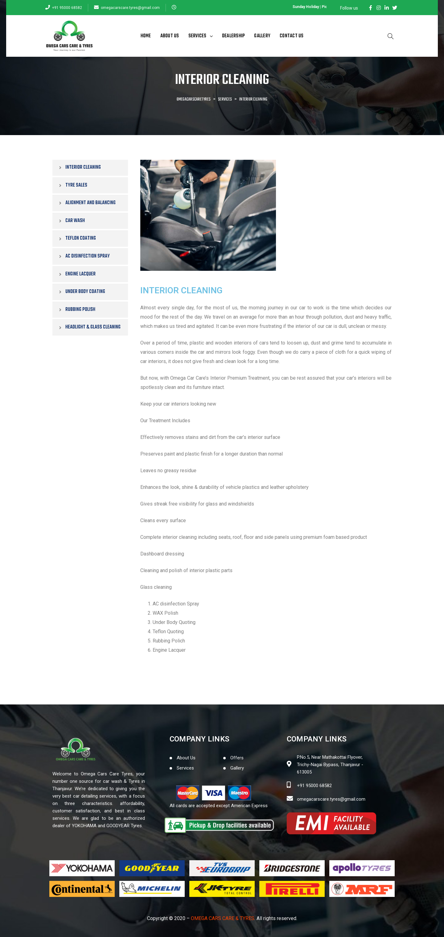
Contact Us (292, 36)
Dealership (233, 36)
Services (200, 36)
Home (146, 36)
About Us (169, 36)
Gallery (262, 36)
